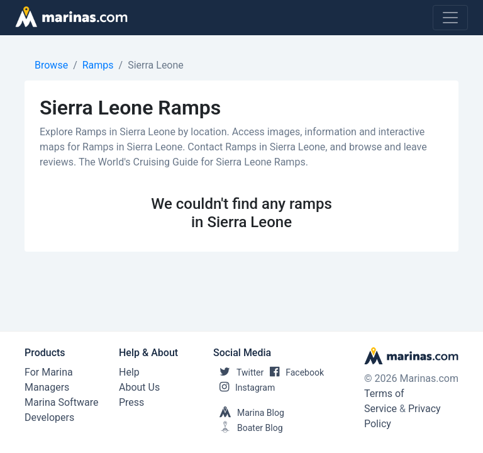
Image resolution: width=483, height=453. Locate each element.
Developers (49, 417)
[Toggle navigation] (450, 17)
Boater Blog (248, 428)
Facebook (294, 372)
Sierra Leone (156, 65)
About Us (139, 387)
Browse (51, 65)
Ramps (98, 65)
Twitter (238, 372)
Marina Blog (248, 413)
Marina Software (61, 402)
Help (129, 372)
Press (131, 402)
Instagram (244, 388)
